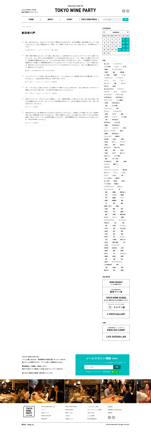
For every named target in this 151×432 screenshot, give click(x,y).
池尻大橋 (114, 249)
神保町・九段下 (108, 208)
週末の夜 (125, 171)
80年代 (106, 244)
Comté (114, 177)
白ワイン (114, 143)
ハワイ (106, 130)
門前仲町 (106, 249)
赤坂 (114, 205)
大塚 (106, 121)
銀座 (122, 202)
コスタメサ (123, 93)
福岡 (122, 233)
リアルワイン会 (119, 96)
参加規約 (110, 408)
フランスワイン (108, 138)
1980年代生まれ (116, 104)
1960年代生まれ (116, 127)
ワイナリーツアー (108, 102)
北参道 (114, 269)
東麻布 (106, 71)
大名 (115, 224)
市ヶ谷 (114, 116)
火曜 (106, 107)
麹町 (122, 205)
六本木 (106, 235)
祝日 (114, 272)
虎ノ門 (114, 155)
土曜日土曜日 (115, 244)
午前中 (122, 152)
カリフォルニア (108, 96)
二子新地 (114, 241)
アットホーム (119, 79)
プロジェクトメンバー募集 (94, 411)
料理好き (117, 138)
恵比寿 (106, 263)
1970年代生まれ (108, 99)
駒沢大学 (106, 272)
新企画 (115, 182)
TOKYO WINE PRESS (89, 21)
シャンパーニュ (108, 110)
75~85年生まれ (107, 163)
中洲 (106, 196)
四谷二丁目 (117, 149)
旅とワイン (122, 155)
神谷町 (114, 258)
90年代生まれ (115, 121)
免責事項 (110, 414)
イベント (115, 174)
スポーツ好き (115, 160)
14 (127, 44)
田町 (117, 110)
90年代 (123, 182)
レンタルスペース (108, 79)
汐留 (114, 146)
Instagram (113, 419)
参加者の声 (44, 420)
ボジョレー (123, 85)
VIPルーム (119, 188)
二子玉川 (114, 196)
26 (120, 51)
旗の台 (121, 132)
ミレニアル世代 (108, 180)
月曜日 (122, 272)
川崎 (106, 269)
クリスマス (106, 166)
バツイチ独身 (107, 68)
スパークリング (122, 222)
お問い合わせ (91, 414)
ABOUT (50, 21)
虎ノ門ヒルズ (107, 149)
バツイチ (116, 68)
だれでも (106, 219)
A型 (122, 177)
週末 (115, 85)
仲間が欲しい (123, 194)
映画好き (116, 185)
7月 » (127, 34)
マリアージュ (120, 90)
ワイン (122, 82)
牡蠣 (106, 152)
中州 (114, 238)
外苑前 (106, 74)
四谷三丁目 (122, 241)
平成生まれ (106, 224)
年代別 (106, 247)
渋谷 (114, 235)
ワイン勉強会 (119, 102)
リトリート (114, 118)
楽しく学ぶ (106, 65)
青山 (122, 261)
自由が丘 (122, 146)
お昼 (106, 241)
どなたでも (106, 169)
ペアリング (106, 93)
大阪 (123, 224)
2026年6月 (116, 34)
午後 (114, 213)
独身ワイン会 (68, 414)
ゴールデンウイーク (109, 188)
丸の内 (124, 68)
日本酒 (106, 104)
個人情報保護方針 (92, 420)
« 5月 (104, 34)
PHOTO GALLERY (46, 417)
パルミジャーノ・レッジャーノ (111, 171)
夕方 (124, 244)
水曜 (122, 269)
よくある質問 (91, 417)
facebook (123, 11)
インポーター (115, 130)
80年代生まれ (107, 124)
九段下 (122, 249)
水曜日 (122, 219)
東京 (114, 233)
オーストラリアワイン (117, 263)
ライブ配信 (106, 77)
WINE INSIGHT (69, 411)
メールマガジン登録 (93, 408)
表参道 (122, 196)
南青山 (117, 208)
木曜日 (122, 252)
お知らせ (67, 417)
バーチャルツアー (117, 113)
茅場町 (106, 127)
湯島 (122, 116)
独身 (106, 216)
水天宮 (114, 141)
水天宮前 (106, 141)
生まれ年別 (122, 230)
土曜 (114, 261)
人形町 (122, 141)
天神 (114, 230)
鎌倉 (114, 252)
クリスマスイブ (115, 247)
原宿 (122, 210)
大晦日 (125, 163)
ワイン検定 (123, 118)
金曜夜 (114, 194)
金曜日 (122, 213)
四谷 (106, 227)
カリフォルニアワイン (109, 222)
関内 (106, 160)
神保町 (106, 252)
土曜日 (114, 216)
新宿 (114, 152)
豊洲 (117, 163)
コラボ (123, 174)
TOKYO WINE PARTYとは (48, 408)
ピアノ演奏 (117, 157)
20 (123, 48)
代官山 (106, 146)
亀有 (114, 74)
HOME (31, 21)
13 (123, 44)
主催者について (69, 420)
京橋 (122, 235)
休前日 (106, 213)
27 (123, 51)
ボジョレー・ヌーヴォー (110, 132)
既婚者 (114, 199)
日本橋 (106, 116)
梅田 (117, 266)
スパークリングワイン (117, 71)
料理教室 (114, 202)
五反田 (106, 155)
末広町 (106, 118)
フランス (106, 177)
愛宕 (114, 210)
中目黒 (114, 227)
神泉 (106, 261)
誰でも (106, 255)
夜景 (106, 194)
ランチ (122, 199)
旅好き (114, 88)
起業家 (106, 135)
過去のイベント (45, 414)
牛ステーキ (106, 85)
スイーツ (106, 82)
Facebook (109, 419)
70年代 (106, 230)
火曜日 (122, 258)
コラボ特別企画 (108, 266)
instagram (127, 11)
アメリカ (123, 77)
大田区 (106, 210)
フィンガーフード (117, 65)
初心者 (106, 143)
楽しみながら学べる (109, 90)
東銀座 (106, 258)
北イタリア (106, 174)
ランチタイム (123, 255)
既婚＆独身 (122, 216)
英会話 (106, 233)
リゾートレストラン (109, 191)
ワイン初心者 (107, 185)
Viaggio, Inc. (30, 426)
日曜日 (106, 202)
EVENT (69, 21)
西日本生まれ (115, 135)
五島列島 (122, 74)
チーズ (115, 93)
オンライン (122, 238)
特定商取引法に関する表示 (115, 411)
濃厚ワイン (116, 166)
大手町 (124, 130)
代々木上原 (117, 124)
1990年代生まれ (119, 99)
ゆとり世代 (106, 182)
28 (127, 51)
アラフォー (106, 113)
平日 (106, 199)
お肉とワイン (107, 157)
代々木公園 (114, 107)
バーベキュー (123, 227)
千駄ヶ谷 (106, 88)
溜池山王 (117, 180)
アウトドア (122, 143)
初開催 (115, 77)
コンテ (114, 82)
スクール (114, 219)
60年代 (106, 238)
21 (127, 48)
